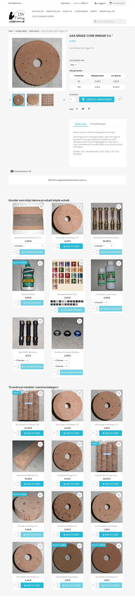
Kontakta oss (15, 3)
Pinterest (89, 108)
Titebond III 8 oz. (28, 294)
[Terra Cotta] (74, 304)
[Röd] (63, 301)
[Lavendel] (65, 304)
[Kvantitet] (72, 99)
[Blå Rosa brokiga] (71, 301)
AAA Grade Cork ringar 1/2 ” (107, 424)
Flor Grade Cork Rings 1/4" (106, 577)
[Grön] (60, 301)
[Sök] (109, 21)
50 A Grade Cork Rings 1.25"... (28, 424)
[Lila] (71, 304)
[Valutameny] (85, 3)
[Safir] (52, 304)
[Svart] (52, 301)
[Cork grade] (73, 64)
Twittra (82, 108)
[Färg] (28, 245)
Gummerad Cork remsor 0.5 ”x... (28, 237)
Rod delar (38, 11)
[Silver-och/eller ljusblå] (77, 304)
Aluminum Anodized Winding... (67, 352)
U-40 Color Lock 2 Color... (107, 294)
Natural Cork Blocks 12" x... (28, 475)
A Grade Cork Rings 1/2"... (28, 526)
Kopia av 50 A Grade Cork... (106, 475)
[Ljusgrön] (68, 304)
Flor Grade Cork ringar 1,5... (28, 577)
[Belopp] (100, 302)
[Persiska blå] (79, 301)
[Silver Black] (68, 301)
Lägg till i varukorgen (97, 99)
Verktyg (67, 11)
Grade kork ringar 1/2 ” (67, 526)
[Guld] (57, 301)
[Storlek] (60, 360)
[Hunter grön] (77, 301)
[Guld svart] (54, 301)
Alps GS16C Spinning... (28, 352)
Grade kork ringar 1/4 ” (67, 475)
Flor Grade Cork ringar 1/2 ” (67, 237)
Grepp (93, 11)
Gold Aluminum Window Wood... (106, 237)
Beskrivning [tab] (80, 124)
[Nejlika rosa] (74, 301)
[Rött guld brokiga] (82, 301)
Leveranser (81, 11)
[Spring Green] (54, 304)
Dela (76, 108)
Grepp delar (53, 11)
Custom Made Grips (43, 16)
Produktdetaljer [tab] (98, 124)
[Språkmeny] (66, 3)
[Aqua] (57, 304)
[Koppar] (60, 304)
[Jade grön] (63, 304)
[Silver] (65, 301)
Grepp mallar (107, 11)
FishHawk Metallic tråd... (67, 294)
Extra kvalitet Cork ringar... (106, 526)
